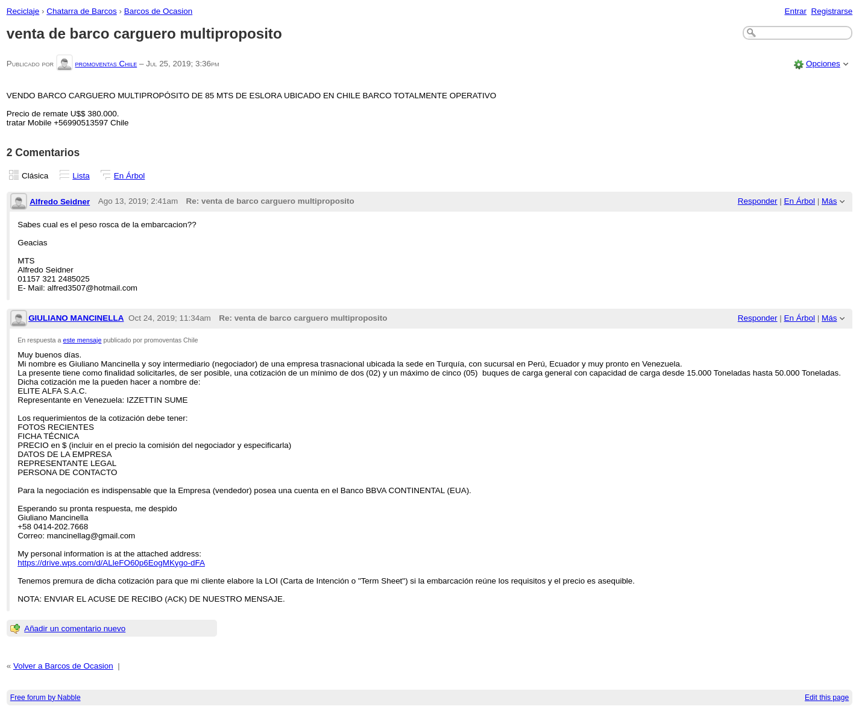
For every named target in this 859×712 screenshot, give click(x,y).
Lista (80, 175)
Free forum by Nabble (45, 697)
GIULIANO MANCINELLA (76, 318)
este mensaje (82, 340)
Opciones (823, 63)
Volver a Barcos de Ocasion (63, 665)
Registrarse (832, 11)
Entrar (795, 11)
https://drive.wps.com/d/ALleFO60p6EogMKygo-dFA (111, 562)
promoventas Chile (106, 63)
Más (829, 201)
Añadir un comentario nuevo (74, 628)
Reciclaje (23, 11)
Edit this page (827, 697)
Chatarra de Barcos (81, 11)
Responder (758, 201)
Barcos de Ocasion (158, 11)
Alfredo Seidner (60, 201)
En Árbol (129, 175)
